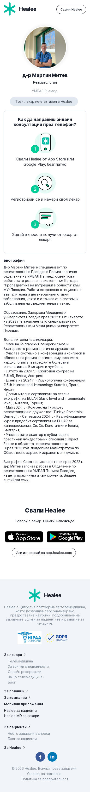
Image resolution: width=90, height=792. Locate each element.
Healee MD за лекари (21, 716)
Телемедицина (20, 661)
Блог (12, 682)
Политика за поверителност (45, 779)
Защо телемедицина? (26, 677)
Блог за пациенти (22, 739)
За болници (14, 691)
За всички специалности (28, 666)
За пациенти (15, 727)
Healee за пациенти (20, 710)
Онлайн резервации (24, 672)
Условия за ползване (45, 774)
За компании (15, 697)
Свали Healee (71, 9)
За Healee (12, 748)
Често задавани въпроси (29, 733)
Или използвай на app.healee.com (44, 553)
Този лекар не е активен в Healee (44, 101)
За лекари (13, 655)
